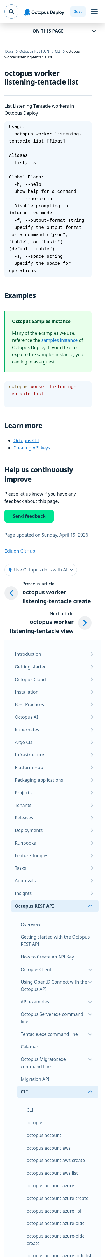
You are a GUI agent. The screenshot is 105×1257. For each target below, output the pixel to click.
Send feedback (29, 516)
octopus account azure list (54, 1211)
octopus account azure (50, 1186)
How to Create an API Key (47, 957)
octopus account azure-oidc (55, 1223)
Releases (24, 818)
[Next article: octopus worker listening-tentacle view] (48, 623)
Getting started (31, 667)
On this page (48, 31)
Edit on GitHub (19, 551)
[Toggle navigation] (94, 11)
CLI (30, 1110)
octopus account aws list (52, 1173)
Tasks (20, 868)
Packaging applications (39, 780)
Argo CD (23, 742)
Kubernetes (27, 730)
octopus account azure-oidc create (55, 1239)
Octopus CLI (26, 440)
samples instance (59, 340)
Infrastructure (29, 755)
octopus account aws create (56, 1160)
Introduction (28, 654)
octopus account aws (49, 1148)
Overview (30, 924)
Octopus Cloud (30, 679)
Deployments (29, 830)
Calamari (30, 1047)
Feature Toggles (31, 856)
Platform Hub (29, 767)
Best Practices (29, 704)
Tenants (23, 805)
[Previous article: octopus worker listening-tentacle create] (48, 593)
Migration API (35, 1079)
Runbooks (25, 843)
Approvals (25, 881)
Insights (23, 893)
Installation (26, 692)
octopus (35, 1123)
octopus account (44, 1135)
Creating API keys (31, 448)
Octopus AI (26, 717)
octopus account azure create (57, 1198)
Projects (23, 793)
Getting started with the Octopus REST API (55, 940)
